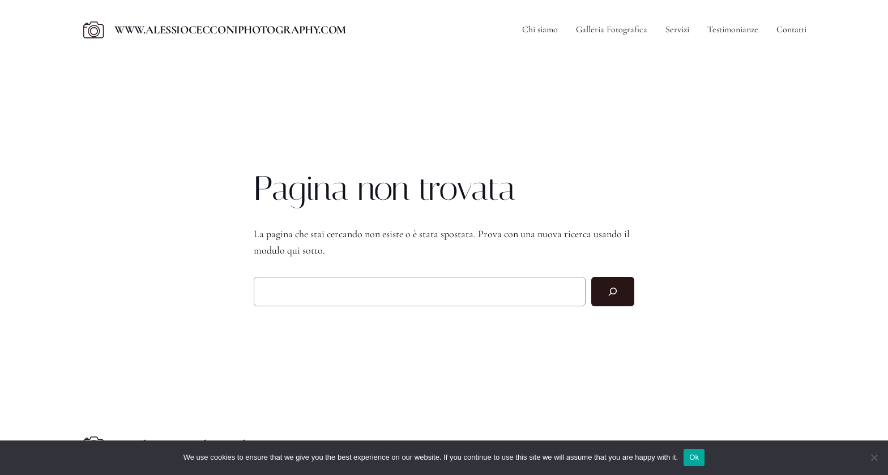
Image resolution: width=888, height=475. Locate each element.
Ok (694, 457)
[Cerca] (612, 291)
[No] (874, 457)
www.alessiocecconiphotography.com (230, 30)
